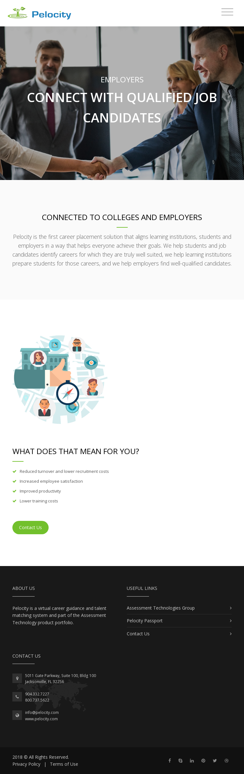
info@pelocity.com (42, 712)
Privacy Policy (26, 764)
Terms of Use (64, 764)
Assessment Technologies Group (161, 608)
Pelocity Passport (145, 621)
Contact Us (30, 527)
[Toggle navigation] (227, 12)
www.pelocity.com (41, 719)
